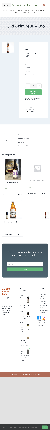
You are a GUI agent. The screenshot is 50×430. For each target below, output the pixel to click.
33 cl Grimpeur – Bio (11, 222)
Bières (32, 98)
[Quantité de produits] (33, 86)
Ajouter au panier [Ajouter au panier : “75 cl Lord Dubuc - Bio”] (32, 193)
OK (44, 427)
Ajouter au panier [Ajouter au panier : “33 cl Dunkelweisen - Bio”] (8, 194)
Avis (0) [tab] (6, 144)
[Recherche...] (6, 5)
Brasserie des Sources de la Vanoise (32, 99)
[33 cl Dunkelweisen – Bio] (12, 169)
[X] (29, 109)
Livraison (42, 312)
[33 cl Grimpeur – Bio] (12, 209)
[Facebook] (29, 107)
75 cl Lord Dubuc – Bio (36, 181)
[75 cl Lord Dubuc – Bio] (37, 168)
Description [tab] (7, 134)
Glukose (38, 374)
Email (8, 261)
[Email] (29, 112)
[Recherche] (4, 5)
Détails (20, 194)
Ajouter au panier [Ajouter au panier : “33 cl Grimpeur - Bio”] (8, 234)
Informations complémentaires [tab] (9, 139)
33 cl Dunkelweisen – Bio (12, 182)
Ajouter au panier (33, 92)
